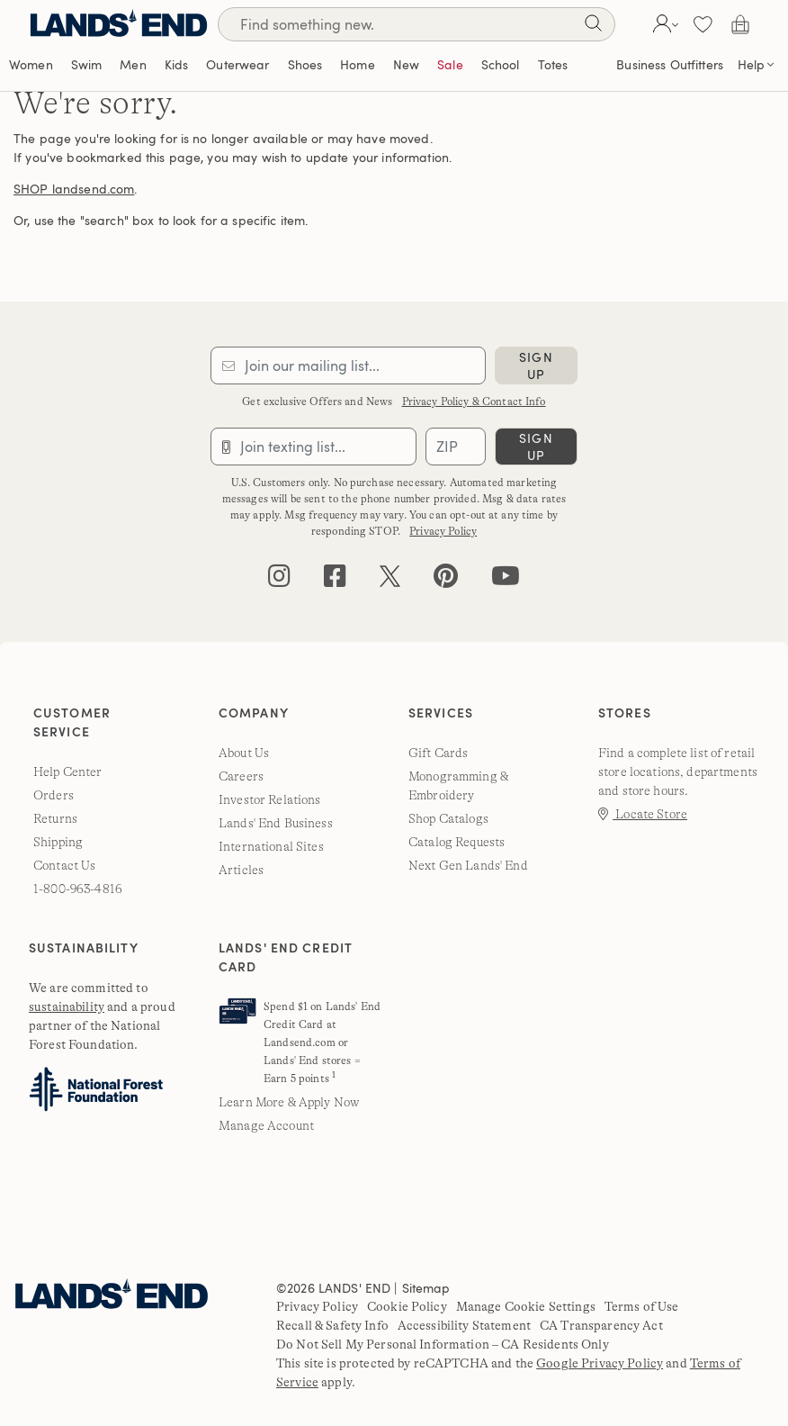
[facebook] (335, 580)
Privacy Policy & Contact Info (474, 401)
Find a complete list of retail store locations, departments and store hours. (677, 771)
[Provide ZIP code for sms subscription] (455, 446)
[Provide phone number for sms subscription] (313, 446)
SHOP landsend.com (73, 188)
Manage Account (266, 1125)
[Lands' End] (119, 24)
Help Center (68, 771)
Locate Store (642, 814)
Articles (241, 869)
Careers (241, 776)
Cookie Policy (407, 1306)
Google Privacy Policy (599, 1363)
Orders (53, 795)
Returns (55, 818)
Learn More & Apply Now (289, 1102)
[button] (663, 24)
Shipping (58, 842)
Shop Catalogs (448, 818)
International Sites (271, 846)
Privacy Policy (443, 531)
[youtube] (505, 580)
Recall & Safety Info (332, 1325)
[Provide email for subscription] (348, 365)
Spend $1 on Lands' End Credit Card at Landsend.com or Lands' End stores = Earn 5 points (322, 1042)
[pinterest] (446, 580)
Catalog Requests (456, 842)
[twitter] (390, 580)
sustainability (66, 1006)
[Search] (593, 26)
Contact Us (64, 865)
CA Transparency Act (601, 1325)
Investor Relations (270, 799)
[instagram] (279, 580)
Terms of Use (641, 1306)
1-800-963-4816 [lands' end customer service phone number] (77, 888)
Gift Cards (438, 752)
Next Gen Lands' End (468, 865)
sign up (535, 365)
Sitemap (426, 1287)
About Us (244, 752)
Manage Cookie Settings (525, 1306)
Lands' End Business (276, 823)
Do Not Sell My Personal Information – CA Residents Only (442, 1344)
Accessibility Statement (464, 1325)
